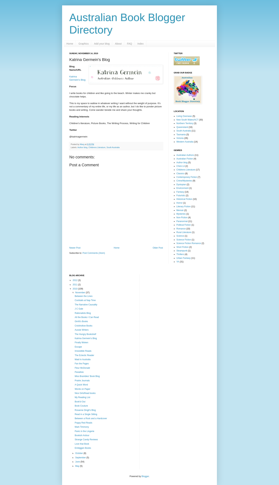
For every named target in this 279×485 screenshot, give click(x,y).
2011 (75, 284)
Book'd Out (80, 401)
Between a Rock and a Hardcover (91, 418)
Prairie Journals (82, 380)
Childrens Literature (96, 147)
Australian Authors (185, 155)
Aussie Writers (82, 330)
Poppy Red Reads (83, 423)
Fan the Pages (82, 363)
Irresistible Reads (83, 351)
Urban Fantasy (183, 258)
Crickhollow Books (83, 325)
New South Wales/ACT (187, 119)
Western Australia (184, 142)
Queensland (182, 127)
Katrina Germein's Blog (86, 338)
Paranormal (182, 221)
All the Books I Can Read (87, 317)
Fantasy (180, 192)
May (77, 466)
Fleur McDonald (82, 368)
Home (69, 43)
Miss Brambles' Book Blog (87, 376)
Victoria (180, 138)
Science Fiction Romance (188, 243)
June (77, 461)
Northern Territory (184, 123)
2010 (75, 289)
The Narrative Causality (86, 304)
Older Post (158, 248)
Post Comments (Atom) (93, 253)
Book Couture (81, 406)
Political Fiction (183, 225)
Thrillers (180, 254)
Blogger (145, 476)
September (80, 457)
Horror (179, 203)
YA (177, 261)
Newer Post (74, 248)
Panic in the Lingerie (84, 431)
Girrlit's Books (81, 321)
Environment (182, 188)
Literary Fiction (183, 206)
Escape (78, 347)
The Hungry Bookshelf (85, 334)
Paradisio (79, 372)
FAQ (129, 43)
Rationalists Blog (83, 313)
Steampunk (181, 250)
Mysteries (181, 214)
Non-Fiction (181, 217)
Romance (181, 228)
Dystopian (181, 184)
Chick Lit (180, 166)
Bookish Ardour (82, 435)
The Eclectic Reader (84, 355)
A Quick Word (81, 384)
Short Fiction (182, 247)
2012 (75, 280)
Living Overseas (184, 116)
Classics (180, 173)
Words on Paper (82, 389)
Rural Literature (183, 232)
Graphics (83, 43)
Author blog (82, 147)
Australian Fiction (184, 158)
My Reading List (82, 397)
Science (180, 236)
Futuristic (180, 195)
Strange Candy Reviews (86, 439)
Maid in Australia (83, 359)
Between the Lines (84, 296)
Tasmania (181, 134)
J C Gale (79, 309)
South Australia (113, 147)
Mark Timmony (82, 427)
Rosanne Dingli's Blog (85, 410)
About (118, 43)
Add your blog (101, 43)
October (79, 453)
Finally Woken (81, 342)
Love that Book (82, 444)
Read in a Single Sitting (86, 414)
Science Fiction (183, 239)
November (80, 292)
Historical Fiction (184, 199)
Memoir (180, 210)
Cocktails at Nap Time (85, 300)
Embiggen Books (83, 448)
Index (140, 43)
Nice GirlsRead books (85, 393)
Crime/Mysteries (184, 180)
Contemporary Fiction (186, 177)
